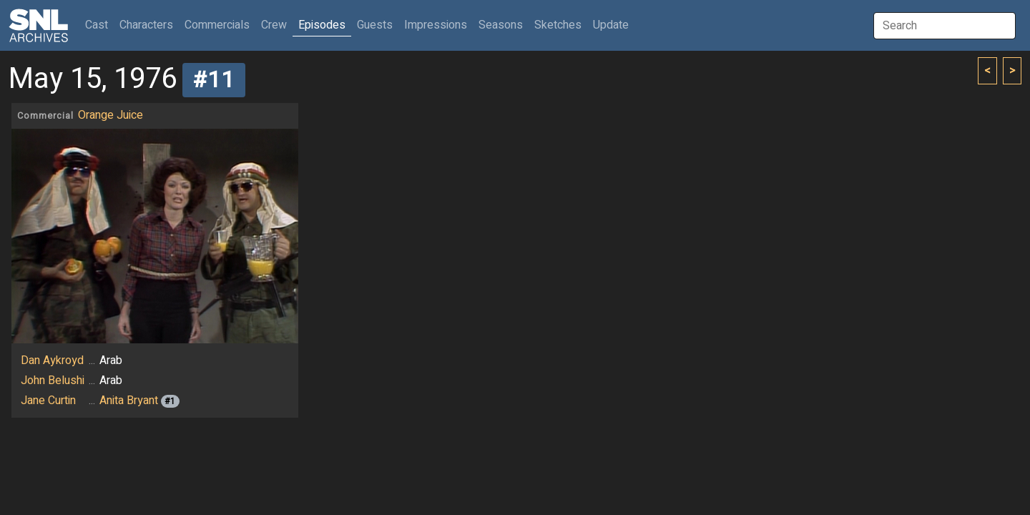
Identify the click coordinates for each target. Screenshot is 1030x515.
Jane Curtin (48, 400)
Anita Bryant (128, 400)
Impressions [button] (435, 25)
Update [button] (611, 25)
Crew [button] (274, 25)
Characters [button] (146, 25)
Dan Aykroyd (52, 360)
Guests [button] (375, 25)
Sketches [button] (558, 25)
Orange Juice (110, 115)
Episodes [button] (321, 25)
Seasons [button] (501, 25)
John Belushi (52, 380)
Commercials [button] (217, 25)
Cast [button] (99, 25)
